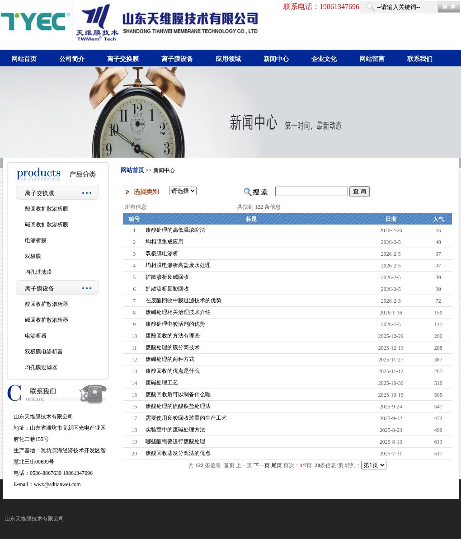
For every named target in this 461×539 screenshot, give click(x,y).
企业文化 (324, 59)
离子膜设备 (177, 59)
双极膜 (33, 256)
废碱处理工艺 (162, 383)
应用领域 (228, 59)
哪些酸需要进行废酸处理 (175, 441)
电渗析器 (36, 336)
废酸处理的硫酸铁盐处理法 (178, 406)
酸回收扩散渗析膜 (46, 209)
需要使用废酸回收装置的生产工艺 (186, 418)
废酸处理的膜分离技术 (173, 347)
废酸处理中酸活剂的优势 (175, 324)
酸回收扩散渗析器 (46, 304)
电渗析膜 (36, 240)
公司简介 (72, 59)
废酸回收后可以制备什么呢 (178, 394)
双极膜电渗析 (162, 253)
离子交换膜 (123, 59)
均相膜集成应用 (164, 242)
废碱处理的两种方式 (170, 359)
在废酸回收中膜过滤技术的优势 (183, 300)
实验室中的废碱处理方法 (175, 430)
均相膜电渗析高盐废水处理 (178, 265)
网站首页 (24, 59)
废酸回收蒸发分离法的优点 (178, 453)
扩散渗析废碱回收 (167, 277)
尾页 (276, 465)
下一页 (262, 465)
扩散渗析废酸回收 (167, 289)
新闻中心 (276, 59)
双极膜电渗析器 (44, 351)
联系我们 (420, 59)
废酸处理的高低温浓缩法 (175, 230)
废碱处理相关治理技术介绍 (178, 312)
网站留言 (372, 59)
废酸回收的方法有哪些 (173, 336)
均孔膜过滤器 (41, 367)
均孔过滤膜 (38, 272)
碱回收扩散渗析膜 (46, 224)
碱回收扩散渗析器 (46, 320)
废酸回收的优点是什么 (173, 371)
